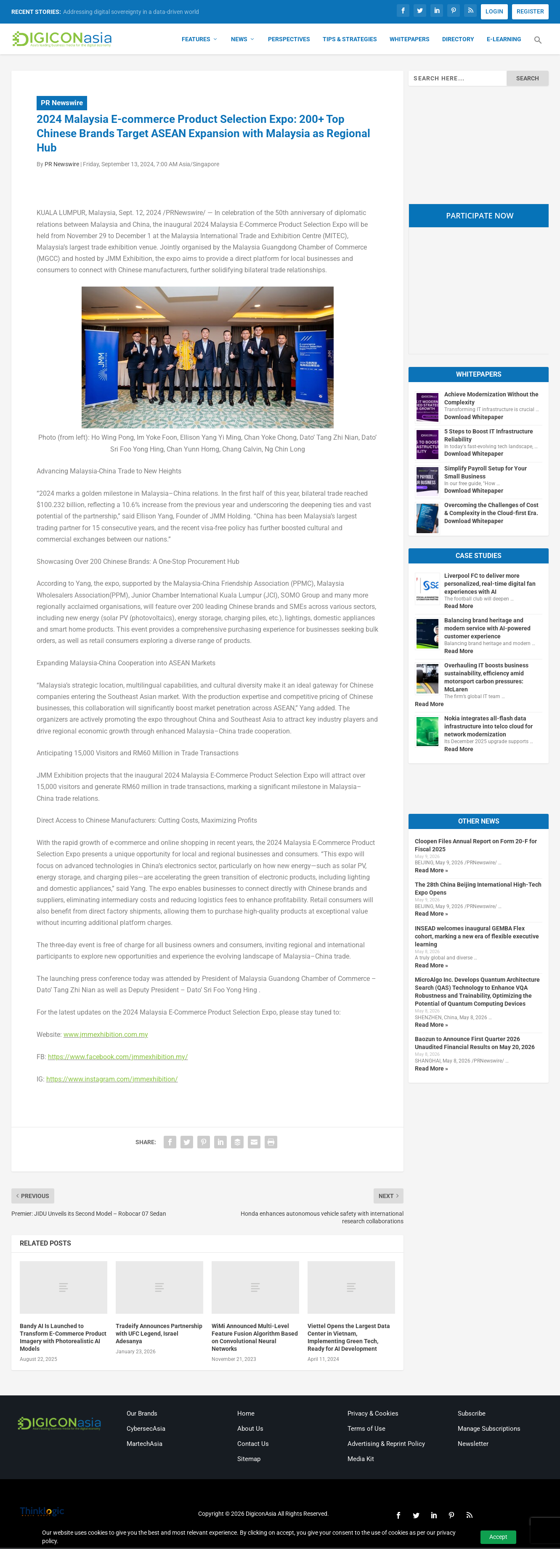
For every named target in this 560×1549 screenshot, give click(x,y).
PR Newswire (62, 104)
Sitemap (248, 1460)
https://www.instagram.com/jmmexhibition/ (112, 1080)
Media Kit (361, 1460)
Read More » (431, 871)
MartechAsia (144, 1444)
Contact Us (253, 1444)
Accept (498, 1536)
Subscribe (472, 1414)
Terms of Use (366, 1429)
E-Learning (504, 40)
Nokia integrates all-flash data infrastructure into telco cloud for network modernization (488, 727)
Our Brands (142, 1414)
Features (196, 40)
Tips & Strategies (350, 40)
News (239, 40)
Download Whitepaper (473, 417)
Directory (458, 40)
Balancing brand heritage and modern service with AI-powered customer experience (487, 629)
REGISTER (530, 11)
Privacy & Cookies (373, 1414)
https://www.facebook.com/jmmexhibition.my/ (118, 1058)
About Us (250, 1429)
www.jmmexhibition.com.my (106, 1035)
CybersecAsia (146, 1429)
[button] (538, 46)
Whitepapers (410, 40)
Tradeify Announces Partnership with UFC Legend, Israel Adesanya (159, 1334)
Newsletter (473, 1444)
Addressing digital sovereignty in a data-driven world (131, 11)
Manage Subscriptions (489, 1429)
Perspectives (289, 40)
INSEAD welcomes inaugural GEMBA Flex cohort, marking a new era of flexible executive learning (477, 937)
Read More (458, 607)
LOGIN (494, 11)
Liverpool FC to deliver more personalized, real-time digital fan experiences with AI (490, 584)
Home (246, 1414)
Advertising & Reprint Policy (386, 1444)
